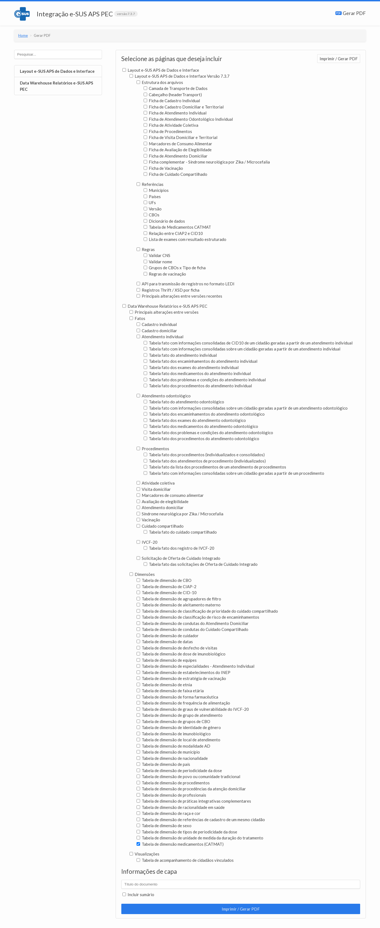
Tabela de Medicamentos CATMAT (177, 227)
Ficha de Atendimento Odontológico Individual (188, 119)
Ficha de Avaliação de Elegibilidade (178, 149)
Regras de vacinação (165, 273)
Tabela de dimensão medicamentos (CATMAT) (180, 844)
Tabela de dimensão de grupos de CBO (173, 721)
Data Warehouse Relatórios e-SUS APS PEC (56, 86)
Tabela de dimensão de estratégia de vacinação (181, 678)
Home (23, 35)
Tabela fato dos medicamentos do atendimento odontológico (201, 426)
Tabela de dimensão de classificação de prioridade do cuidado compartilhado (207, 611)
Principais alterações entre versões (164, 312)
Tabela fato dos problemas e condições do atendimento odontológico (208, 432)
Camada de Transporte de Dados (176, 88)
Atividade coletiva (156, 482)
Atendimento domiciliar (160, 507)
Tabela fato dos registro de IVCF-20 (179, 548)
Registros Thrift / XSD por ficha (168, 290)
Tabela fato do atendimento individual (180, 355)
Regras (146, 249)
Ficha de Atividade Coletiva (171, 125)
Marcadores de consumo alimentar (170, 495)
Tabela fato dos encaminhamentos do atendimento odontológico (204, 414)
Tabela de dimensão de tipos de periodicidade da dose (187, 831)
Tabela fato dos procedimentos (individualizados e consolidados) (204, 454)
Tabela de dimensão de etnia (164, 684)
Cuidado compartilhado (160, 526)
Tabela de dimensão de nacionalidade (172, 758)
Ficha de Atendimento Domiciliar (176, 155)
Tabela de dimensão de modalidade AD (173, 745)
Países (152, 196)
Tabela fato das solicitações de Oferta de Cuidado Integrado (201, 564)
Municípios (156, 190)
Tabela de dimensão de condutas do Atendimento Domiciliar (193, 623)
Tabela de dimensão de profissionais (171, 795)
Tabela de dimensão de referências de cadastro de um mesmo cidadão (201, 819)
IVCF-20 (147, 542)
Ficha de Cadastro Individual (172, 100)
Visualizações (144, 853)
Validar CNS (157, 255)
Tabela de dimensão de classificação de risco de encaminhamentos (198, 617)
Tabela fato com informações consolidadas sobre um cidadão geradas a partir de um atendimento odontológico (246, 408)
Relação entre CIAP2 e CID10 (173, 233)
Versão (153, 208)
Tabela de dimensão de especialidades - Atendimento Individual (195, 666)
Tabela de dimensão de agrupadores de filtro (179, 598)
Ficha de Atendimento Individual (175, 112)
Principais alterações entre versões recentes (179, 296)
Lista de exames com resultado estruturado (185, 239)
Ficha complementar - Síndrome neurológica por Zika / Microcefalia (207, 161)
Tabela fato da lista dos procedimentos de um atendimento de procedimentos (215, 466)
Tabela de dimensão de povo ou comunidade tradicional (188, 776)
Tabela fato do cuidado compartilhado (180, 532)
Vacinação (148, 519)
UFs (150, 202)
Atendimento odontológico (164, 395)
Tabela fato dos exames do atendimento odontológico (195, 420)
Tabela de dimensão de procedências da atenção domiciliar (191, 788)
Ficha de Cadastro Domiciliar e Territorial (184, 106)
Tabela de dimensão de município (168, 751)
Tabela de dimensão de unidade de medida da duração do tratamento (200, 837)
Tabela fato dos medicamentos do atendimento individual (197, 373)
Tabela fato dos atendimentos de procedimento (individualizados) (205, 460)
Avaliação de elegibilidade (163, 501)
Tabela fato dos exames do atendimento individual (191, 367)
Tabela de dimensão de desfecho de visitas (177, 647)
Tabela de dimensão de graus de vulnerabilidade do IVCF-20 (193, 709)
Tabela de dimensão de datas (165, 641)
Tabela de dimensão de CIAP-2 (166, 586)
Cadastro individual (157, 324)
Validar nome (158, 261)
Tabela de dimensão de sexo (164, 825)
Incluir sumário (138, 894)
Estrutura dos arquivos (160, 82)
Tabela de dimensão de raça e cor (168, 813)
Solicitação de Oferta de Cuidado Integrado (178, 558)
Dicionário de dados (164, 221)
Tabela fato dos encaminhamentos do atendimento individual (200, 361)
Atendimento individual (160, 336)
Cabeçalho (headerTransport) (173, 94)
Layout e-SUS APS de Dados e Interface (57, 71)
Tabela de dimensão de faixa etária (170, 690)
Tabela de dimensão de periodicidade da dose (179, 770)
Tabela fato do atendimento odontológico (184, 401)
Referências (150, 184)
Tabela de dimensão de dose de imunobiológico (181, 653)
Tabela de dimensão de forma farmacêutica (177, 696)
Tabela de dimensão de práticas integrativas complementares (194, 801)
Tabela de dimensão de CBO (164, 580)
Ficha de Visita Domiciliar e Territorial (180, 137)
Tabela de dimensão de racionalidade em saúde (181, 807)
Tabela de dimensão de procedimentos (173, 782)
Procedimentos (153, 448)
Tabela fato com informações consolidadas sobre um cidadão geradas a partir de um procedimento (234, 473)
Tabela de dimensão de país (163, 764)
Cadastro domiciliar (157, 330)
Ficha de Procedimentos (168, 131)
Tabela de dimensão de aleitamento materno (179, 604)
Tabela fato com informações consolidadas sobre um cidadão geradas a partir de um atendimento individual (242, 348)
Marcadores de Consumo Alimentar (178, 143)
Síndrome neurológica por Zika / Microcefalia (180, 513)
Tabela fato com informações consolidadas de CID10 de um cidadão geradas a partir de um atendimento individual (248, 342)
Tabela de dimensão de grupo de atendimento (180, 715)
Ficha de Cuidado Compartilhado (175, 174)
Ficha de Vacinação (163, 168)
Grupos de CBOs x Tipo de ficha (175, 267)
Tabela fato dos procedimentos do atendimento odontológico (201, 438)
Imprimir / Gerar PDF (339, 58)
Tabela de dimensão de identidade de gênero (179, 727)
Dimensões (142, 574)
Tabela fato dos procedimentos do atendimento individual (198, 385)
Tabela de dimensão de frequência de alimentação (183, 702)
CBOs (151, 214)
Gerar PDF (350, 13)
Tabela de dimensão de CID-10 (167, 592)
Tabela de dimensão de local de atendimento (178, 739)
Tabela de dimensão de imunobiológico (174, 733)
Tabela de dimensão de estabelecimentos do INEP (183, 672)
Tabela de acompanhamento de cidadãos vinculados (185, 860)
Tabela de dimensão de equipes (167, 660)
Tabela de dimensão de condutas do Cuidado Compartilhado (192, 629)
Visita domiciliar (154, 489)
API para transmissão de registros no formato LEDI (185, 283)
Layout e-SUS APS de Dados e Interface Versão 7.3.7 (179, 76)
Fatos (137, 318)
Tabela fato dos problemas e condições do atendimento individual (205, 379)
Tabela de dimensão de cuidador (168, 635)
